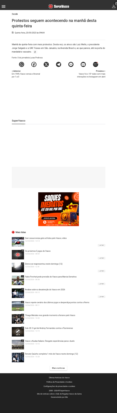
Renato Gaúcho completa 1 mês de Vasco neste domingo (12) (51, 354)
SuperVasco (18, 120)
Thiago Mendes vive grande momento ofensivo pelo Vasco (50, 315)
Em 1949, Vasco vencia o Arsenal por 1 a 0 (26, 74)
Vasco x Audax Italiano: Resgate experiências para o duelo (50, 341)
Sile (66, 397)
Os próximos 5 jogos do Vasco (38, 251)
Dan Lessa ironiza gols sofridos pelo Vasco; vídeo (46, 238)
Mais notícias (58, 368)
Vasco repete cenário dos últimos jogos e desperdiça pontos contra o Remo (57, 302)
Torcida (15, 14)
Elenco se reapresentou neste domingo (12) (43, 264)
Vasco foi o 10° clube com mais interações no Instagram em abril (91, 74)
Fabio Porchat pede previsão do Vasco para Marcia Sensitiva (50, 277)
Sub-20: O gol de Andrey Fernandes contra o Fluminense (49, 328)
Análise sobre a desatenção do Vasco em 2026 (45, 290)
